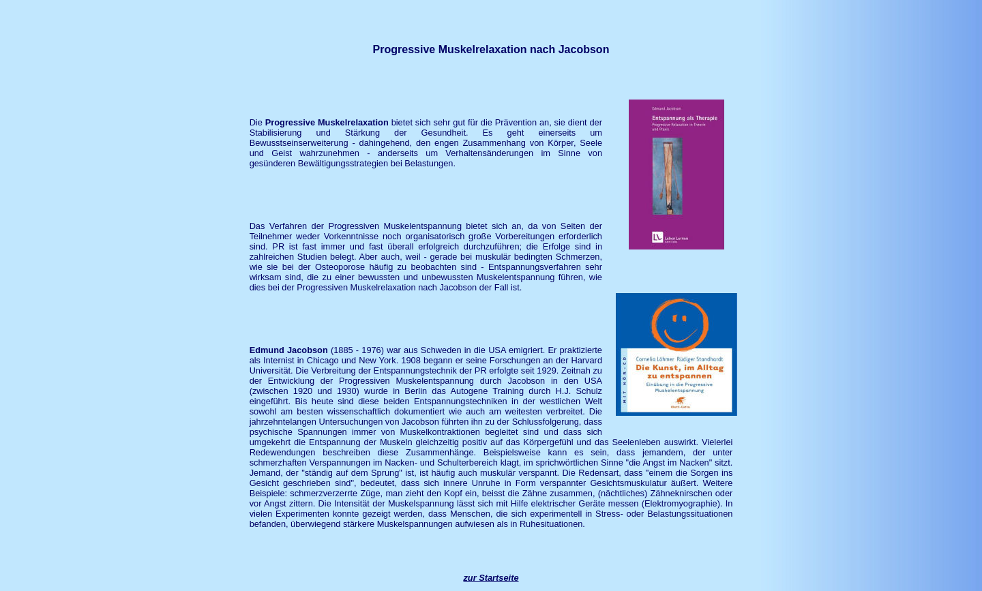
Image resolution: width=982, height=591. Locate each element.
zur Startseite (490, 578)
